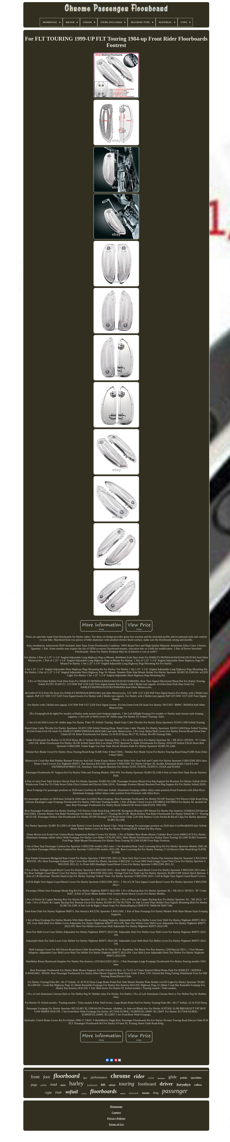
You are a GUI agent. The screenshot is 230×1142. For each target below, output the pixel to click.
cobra (198, 1085)
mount (151, 1077)
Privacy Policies (116, 1118)
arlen (43, 1085)
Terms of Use (116, 1124)
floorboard (67, 1076)
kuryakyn (184, 1085)
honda (145, 1093)
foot (46, 1076)
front (35, 1076)
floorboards (103, 1091)
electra (122, 1094)
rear (58, 1092)
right (48, 1092)
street (112, 1085)
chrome (120, 1076)
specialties (196, 1077)
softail (71, 1091)
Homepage (116, 1106)
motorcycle (134, 1093)
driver (166, 1084)
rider (139, 1076)
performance (99, 1077)
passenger (175, 1090)
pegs (34, 1085)
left (103, 1085)
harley (76, 1083)
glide (172, 1077)
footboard (147, 1084)
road (53, 1084)
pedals (183, 1077)
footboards (92, 1085)
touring (126, 1084)
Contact (116, 1112)
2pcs (85, 1078)
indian (83, 1093)
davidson (161, 1078)
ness (63, 1085)
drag (155, 1092)
